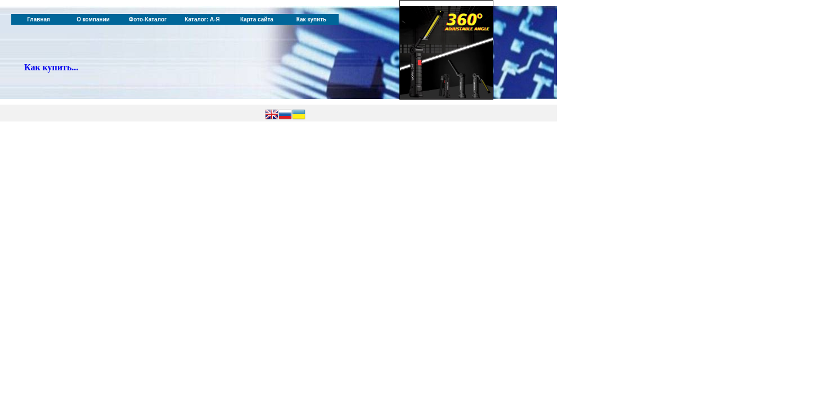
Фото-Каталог (148, 19)
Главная (38, 19)
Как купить (311, 19)
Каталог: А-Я (202, 19)
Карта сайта (256, 19)
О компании (93, 19)
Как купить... (51, 67)
